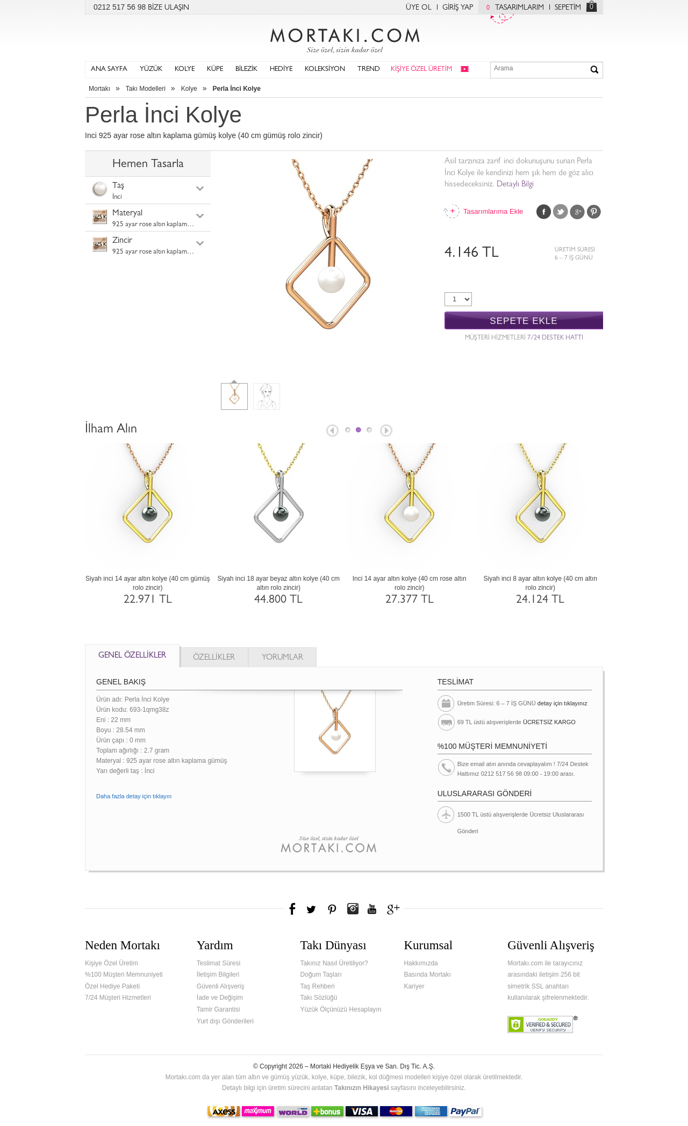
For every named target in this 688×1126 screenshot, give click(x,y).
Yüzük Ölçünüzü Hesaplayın (341, 1009)
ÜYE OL (419, 8)
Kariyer (414, 986)
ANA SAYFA (109, 69)
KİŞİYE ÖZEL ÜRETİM (421, 69)
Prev (331, 431)
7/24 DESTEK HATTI (555, 338)
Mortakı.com (344, 38)
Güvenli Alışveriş (221, 986)
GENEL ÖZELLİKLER (132, 656)
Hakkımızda (421, 963)
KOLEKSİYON (325, 69)
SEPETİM (568, 8)
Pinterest (593, 211)
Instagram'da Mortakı (352, 909)
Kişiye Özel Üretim (111, 963)
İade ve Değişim (220, 997)
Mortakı (99, 88)
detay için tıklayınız (562, 703)
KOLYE (185, 69)
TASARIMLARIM (512, 8)
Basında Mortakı (427, 974)
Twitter (560, 211)
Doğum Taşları (321, 974)
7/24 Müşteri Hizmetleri (118, 997)
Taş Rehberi (317, 986)
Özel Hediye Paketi (112, 986)
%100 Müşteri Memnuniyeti (124, 974)
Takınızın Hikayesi (361, 1088)
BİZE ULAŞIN (168, 8)
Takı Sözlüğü (319, 997)
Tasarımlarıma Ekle (492, 211)
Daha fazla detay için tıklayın (133, 796)
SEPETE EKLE (523, 321)
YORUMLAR (282, 658)
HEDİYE (281, 69)
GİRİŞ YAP (457, 8)
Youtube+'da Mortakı (372, 909)
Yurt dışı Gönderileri (225, 1021)
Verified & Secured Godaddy (542, 1024)
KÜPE (215, 69)
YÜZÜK (151, 69)
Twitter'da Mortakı (312, 909)
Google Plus (577, 211)
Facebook (543, 211)
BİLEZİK (246, 69)
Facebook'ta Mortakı (293, 909)
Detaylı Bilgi (515, 185)
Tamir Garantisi (218, 1009)
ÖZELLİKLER (214, 658)
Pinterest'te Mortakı (331, 909)
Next (387, 431)
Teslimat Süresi (218, 963)
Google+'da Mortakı (395, 909)
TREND (368, 69)
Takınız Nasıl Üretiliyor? (334, 963)
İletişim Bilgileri (218, 974)
